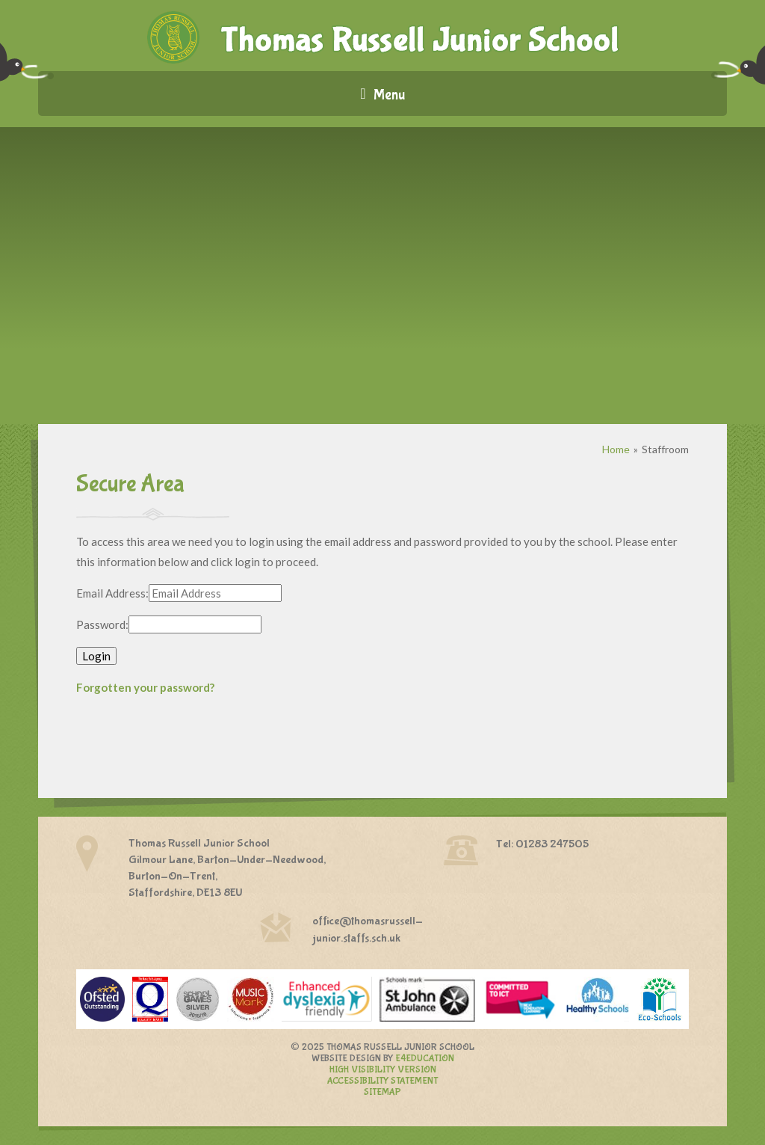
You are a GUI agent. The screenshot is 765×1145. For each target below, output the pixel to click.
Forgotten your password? (145, 687)
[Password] (194, 624)
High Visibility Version (382, 1069)
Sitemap (382, 1092)
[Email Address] (215, 593)
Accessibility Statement (382, 1081)
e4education (424, 1058)
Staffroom (665, 449)
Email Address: (112, 593)
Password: (102, 624)
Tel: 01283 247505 (542, 844)
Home (616, 449)
